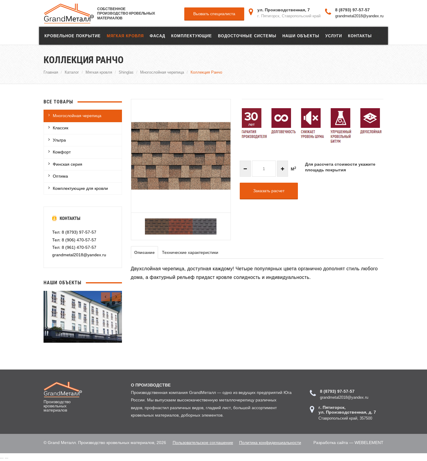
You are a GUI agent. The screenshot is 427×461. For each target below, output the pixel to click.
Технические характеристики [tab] (190, 252)
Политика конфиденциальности (270, 442)
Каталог (72, 72)
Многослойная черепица (162, 72)
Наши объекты (300, 35)
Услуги (333, 35)
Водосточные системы (247, 35)
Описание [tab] (144, 252)
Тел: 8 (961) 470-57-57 (74, 247)
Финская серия (67, 164)
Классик (60, 127)
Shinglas (126, 72)
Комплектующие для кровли (80, 188)
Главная (51, 72)
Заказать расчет (268, 190)
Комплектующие (191, 35)
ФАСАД (157, 35)
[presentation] (105, 296)
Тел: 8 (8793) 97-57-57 (74, 232)
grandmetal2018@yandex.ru (359, 15)
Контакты (360, 35)
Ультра (59, 140)
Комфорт (62, 152)
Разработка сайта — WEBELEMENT (348, 442)
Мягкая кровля (125, 35)
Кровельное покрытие (72, 35)
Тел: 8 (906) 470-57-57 (74, 240)
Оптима (60, 176)
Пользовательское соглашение (203, 442)
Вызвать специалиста (214, 13)
